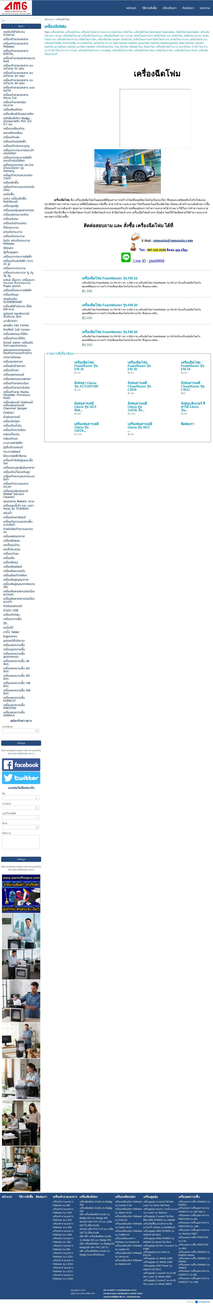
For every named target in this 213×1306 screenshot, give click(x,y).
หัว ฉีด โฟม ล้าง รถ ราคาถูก (62, 50)
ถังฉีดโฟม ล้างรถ (192, 35)
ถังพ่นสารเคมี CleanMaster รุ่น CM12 (192, 386)
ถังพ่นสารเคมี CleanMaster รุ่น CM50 (139, 386)
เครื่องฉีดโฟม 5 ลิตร (122, 50)
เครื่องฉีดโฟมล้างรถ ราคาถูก (118, 35)
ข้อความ (6, 833)
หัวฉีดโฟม (177, 35)
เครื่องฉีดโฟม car (72, 35)
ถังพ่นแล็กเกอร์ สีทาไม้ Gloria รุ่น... (193, 407)
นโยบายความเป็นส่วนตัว (18, 754)
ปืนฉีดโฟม (126, 39)
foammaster (168, 32)
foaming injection (169, 43)
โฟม (116, 46)
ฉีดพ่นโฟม (149, 46)
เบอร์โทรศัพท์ (9, 813)
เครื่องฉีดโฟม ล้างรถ (67, 39)
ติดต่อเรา (187, 424)
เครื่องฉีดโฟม (57, 32)
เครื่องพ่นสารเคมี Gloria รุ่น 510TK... (86, 427)
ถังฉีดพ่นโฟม (135, 46)
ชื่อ (3, 793)
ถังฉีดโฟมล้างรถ (162, 35)
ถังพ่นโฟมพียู (68, 43)
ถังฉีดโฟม (128, 32)
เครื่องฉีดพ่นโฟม (104, 46)
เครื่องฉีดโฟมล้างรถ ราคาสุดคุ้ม (94, 50)
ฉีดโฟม (124, 46)
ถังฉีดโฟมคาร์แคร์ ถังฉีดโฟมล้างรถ (151, 39)
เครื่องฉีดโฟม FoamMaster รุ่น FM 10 (109, 278)
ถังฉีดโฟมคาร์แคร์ (143, 35)
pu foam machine (86, 46)
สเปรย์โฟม (184, 46)
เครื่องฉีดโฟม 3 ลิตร (144, 50)
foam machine (186, 43)
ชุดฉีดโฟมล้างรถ (198, 39)
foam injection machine (125, 43)
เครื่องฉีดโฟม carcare (109, 39)
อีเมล (4, 823)
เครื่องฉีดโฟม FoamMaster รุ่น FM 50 (109, 332)
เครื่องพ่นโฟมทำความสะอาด (95, 32)
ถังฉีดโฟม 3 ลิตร (164, 50)
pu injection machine (65, 46)
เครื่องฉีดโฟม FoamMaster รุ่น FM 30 (109, 305)
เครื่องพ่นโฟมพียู (52, 43)
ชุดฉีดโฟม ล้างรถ (103, 43)
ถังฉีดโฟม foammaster (187, 32)
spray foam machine (148, 43)
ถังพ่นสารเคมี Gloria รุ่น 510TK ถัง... (137, 407)
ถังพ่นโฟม (116, 32)
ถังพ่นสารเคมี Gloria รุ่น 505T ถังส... (85, 407)
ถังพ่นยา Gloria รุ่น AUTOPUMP (86, 384)
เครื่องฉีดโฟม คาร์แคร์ (186, 50)
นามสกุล (6, 803)
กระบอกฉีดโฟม (84, 43)
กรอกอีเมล (7, 726)
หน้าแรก (48, 19)
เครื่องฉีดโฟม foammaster (147, 32)
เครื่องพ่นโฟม (73, 32)
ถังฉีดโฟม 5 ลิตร (87, 39)
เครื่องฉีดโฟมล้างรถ (92, 35)
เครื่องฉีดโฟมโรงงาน (167, 46)
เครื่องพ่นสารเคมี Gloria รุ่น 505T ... (140, 427)
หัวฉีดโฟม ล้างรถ (179, 39)
